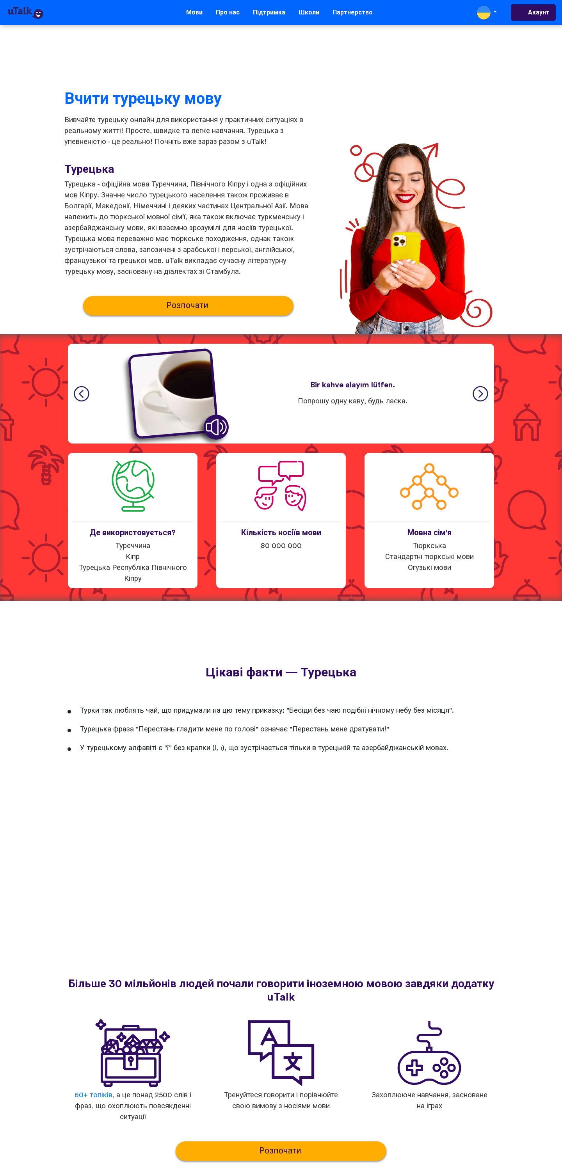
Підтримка (269, 12)
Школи (309, 12)
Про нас (228, 12)
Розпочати (188, 306)
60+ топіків (93, 1095)
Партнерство (353, 12)
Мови (194, 12)
